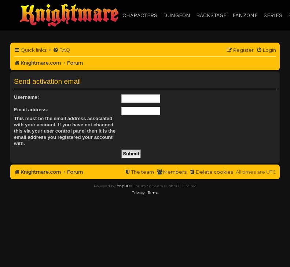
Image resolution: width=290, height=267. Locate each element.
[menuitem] (61, 50)
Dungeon (176, 15)
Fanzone (245, 15)
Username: (26, 97)
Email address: (31, 109)
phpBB (123, 186)
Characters (139, 15)
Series (273, 15)
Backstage (211, 15)
